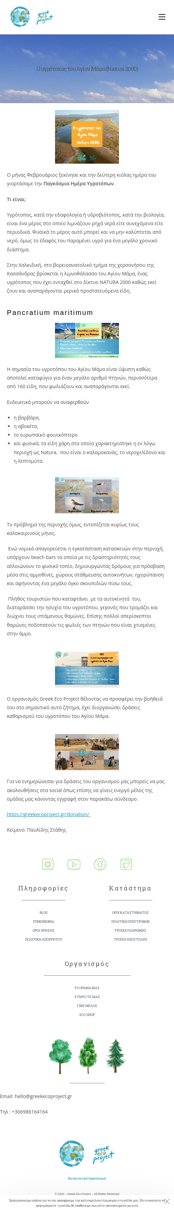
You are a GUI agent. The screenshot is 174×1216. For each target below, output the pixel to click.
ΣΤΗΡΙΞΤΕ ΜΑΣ (87, 997)
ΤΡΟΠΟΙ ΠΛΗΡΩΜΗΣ (130, 930)
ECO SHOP (87, 1014)
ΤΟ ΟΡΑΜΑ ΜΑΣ (87, 988)
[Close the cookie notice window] (167, 1202)
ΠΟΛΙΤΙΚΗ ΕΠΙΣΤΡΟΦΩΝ (130, 921)
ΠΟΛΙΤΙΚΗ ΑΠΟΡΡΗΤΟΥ (43, 939)
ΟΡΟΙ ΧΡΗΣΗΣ (44, 930)
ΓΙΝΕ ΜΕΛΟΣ (87, 1006)
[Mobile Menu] (159, 17)
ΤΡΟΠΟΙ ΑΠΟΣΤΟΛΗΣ (131, 939)
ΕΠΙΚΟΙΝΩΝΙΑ (43, 921)
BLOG (44, 912)
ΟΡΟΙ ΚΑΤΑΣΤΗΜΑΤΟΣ (130, 912)
